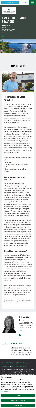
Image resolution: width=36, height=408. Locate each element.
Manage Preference (18, 401)
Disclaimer (5, 366)
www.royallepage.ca (8, 363)
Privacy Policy (5, 391)
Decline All (18, 405)
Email (3, 33)
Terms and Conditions (18, 366)
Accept (18, 396)
